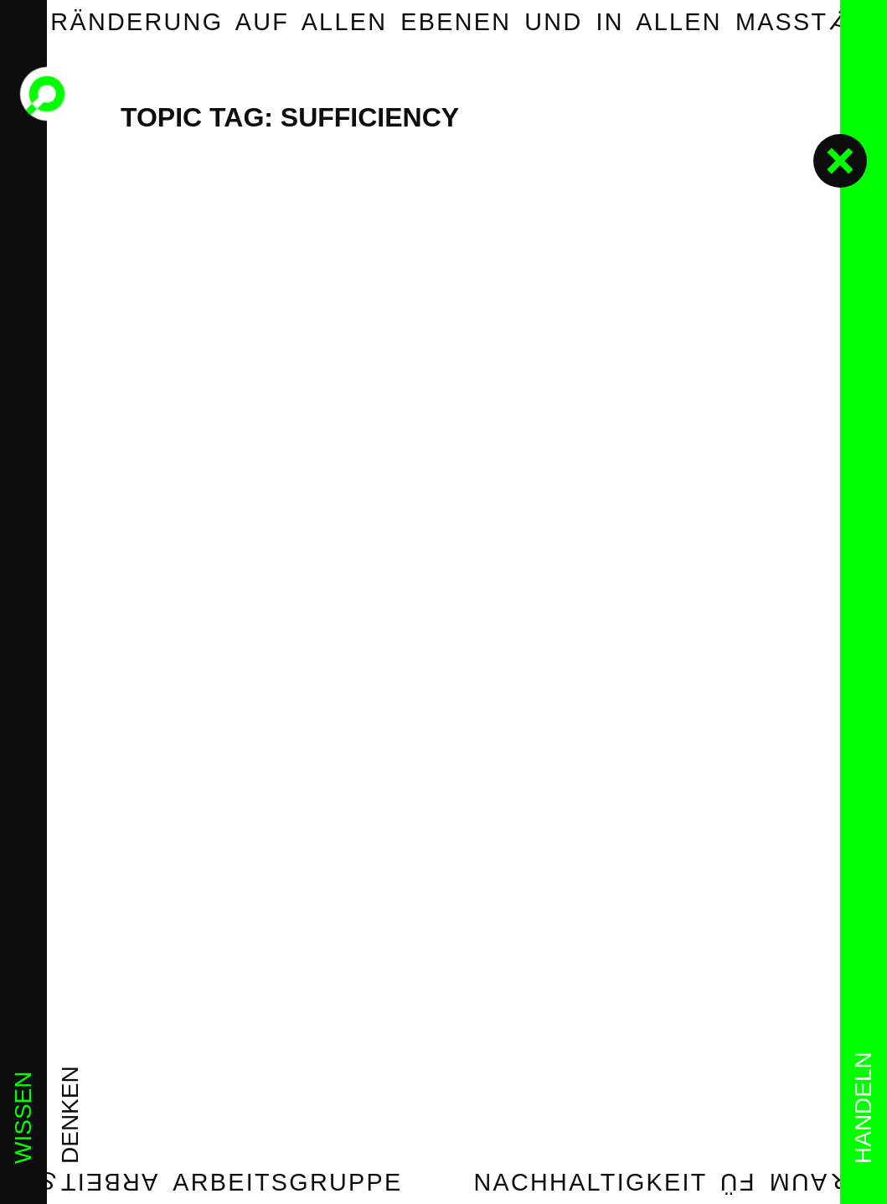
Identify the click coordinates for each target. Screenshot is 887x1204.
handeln (863, 1108)
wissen (23, 1118)
